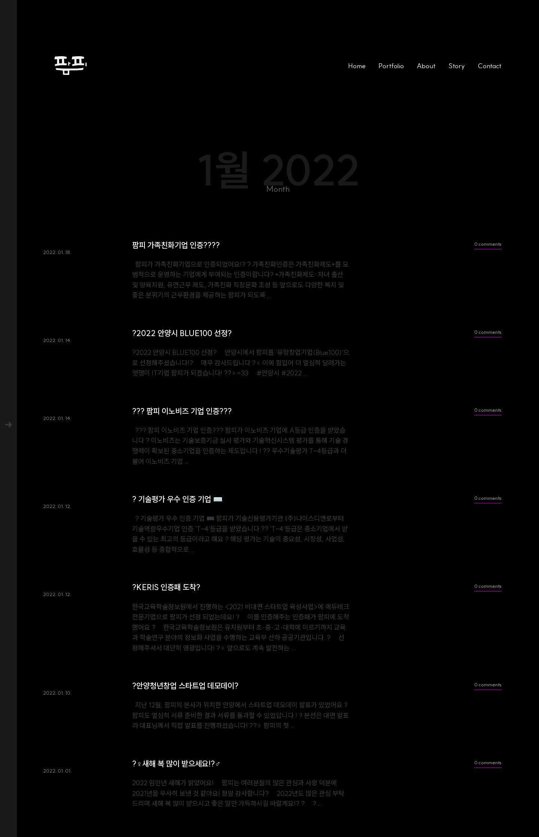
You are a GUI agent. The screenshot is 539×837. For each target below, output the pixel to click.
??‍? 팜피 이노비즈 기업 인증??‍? (182, 411)
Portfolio (391, 65)
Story (456, 65)
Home (357, 65)
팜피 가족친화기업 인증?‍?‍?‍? (176, 245)
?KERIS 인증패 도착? (166, 587)
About (426, 65)
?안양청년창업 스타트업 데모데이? (185, 686)
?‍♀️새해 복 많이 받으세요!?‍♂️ (176, 763)
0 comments (488, 244)
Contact (490, 65)
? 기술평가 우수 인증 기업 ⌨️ (177, 499)
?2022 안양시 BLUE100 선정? (182, 333)
